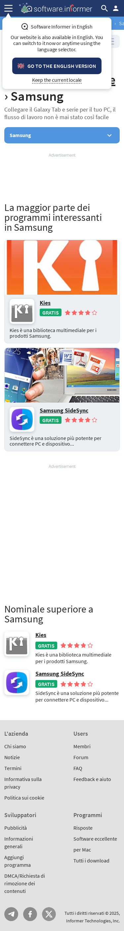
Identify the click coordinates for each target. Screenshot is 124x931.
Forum (80, 757)
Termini (12, 768)
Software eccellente (95, 838)
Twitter (49, 914)
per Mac (82, 849)
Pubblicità (15, 827)
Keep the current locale (57, 80)
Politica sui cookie (24, 797)
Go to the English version (61, 66)
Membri (82, 746)
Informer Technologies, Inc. (93, 921)
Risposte (83, 827)
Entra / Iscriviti (116, 8)
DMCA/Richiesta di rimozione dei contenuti (24, 883)
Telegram (11, 914)
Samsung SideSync (64, 410)
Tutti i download (91, 860)
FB (30, 914)
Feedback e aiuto (92, 779)
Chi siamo (15, 746)
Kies (45, 303)
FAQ (77, 768)
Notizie (12, 757)
